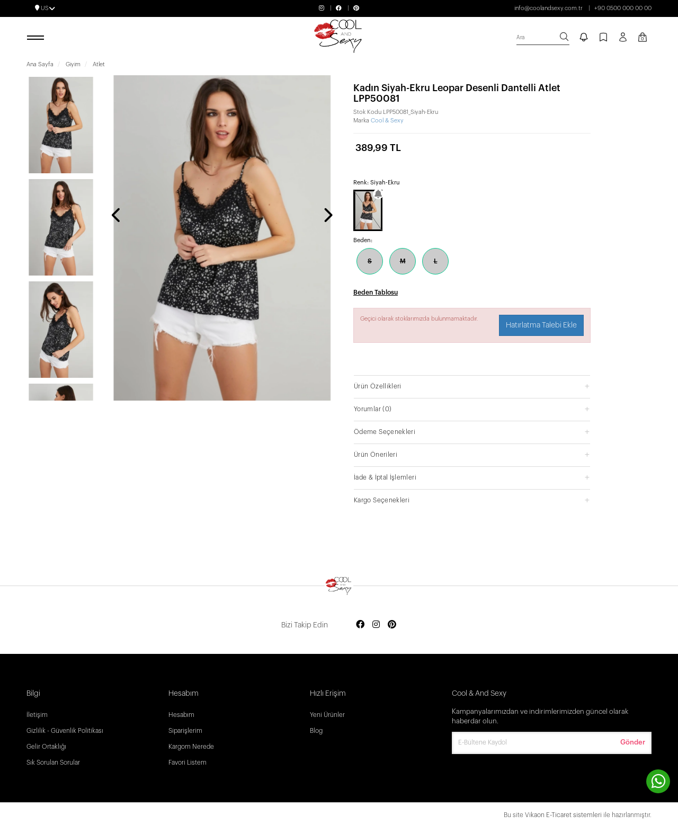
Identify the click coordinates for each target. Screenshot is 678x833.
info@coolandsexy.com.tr (548, 8)
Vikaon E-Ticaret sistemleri (563, 815)
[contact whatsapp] (658, 781)
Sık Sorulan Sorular (53, 762)
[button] (472, 386)
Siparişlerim (185, 731)
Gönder (632, 742)
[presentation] (116, 216)
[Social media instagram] (376, 625)
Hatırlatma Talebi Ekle (541, 325)
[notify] (584, 38)
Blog (316, 731)
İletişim (37, 715)
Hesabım (181, 715)
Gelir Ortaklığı (46, 746)
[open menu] (37, 38)
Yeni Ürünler (327, 715)
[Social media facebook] (360, 625)
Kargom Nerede (191, 746)
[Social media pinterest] (392, 625)
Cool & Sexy (387, 120)
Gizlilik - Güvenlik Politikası (64, 731)
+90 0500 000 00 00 (623, 8)
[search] (543, 38)
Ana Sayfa (39, 64)
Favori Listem (187, 762)
